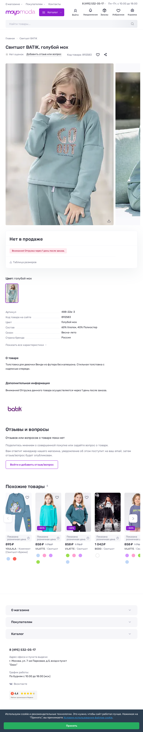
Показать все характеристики (25, 345)
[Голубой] (8, 559)
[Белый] (97, 555)
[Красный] (15, 559)
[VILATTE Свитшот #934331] (48, 512)
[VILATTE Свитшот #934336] (78, 512)
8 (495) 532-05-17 (93, 3)
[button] (8, 518)
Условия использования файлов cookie (87, 717)
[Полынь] (38, 562)
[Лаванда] (51, 555)
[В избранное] (97, 54)
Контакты (54, 4)
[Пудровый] (44, 555)
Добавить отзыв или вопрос (43, 54)
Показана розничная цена (18, 538)
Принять (71, 725)
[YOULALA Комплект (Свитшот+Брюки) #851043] (19, 512)
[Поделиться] (105, 54)
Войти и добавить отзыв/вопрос (32, 464)
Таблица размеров (24, 262)
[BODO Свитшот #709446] (108, 512)
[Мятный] (38, 555)
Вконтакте (18, 684)
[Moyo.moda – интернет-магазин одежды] (20, 12)
